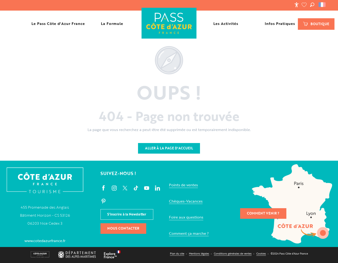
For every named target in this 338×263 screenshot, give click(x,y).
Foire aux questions (186, 217)
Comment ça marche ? (189, 233)
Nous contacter (123, 228)
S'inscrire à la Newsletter (126, 214)
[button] (312, 5)
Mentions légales (199, 253)
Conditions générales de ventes (233, 253)
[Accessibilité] (296, 5)
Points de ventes (183, 185)
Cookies (261, 253)
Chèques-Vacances (186, 201)
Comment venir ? (263, 213)
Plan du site (177, 253)
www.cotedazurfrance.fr (44, 240)
